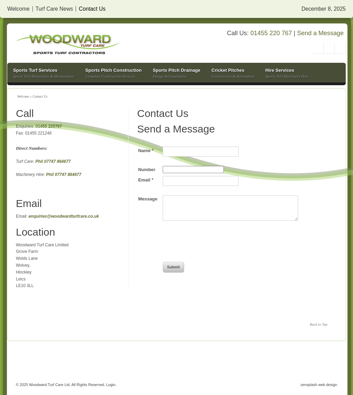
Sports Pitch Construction (113, 74)
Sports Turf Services (43, 74)
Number (146, 169)
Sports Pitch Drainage (176, 74)
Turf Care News (54, 9)
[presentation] (215, 246)
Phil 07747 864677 (52, 161)
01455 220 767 (271, 33)
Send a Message (320, 33)
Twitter (318, 48)
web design (327, 385)
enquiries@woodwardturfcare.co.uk (64, 216)
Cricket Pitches (232, 74)
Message (148, 198)
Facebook (340, 48)
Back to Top (318, 324)
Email (146, 179)
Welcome (18, 9)
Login (110, 385)
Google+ (329, 48)
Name (146, 150)
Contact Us (92, 9)
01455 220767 (49, 126)
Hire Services (286, 74)
